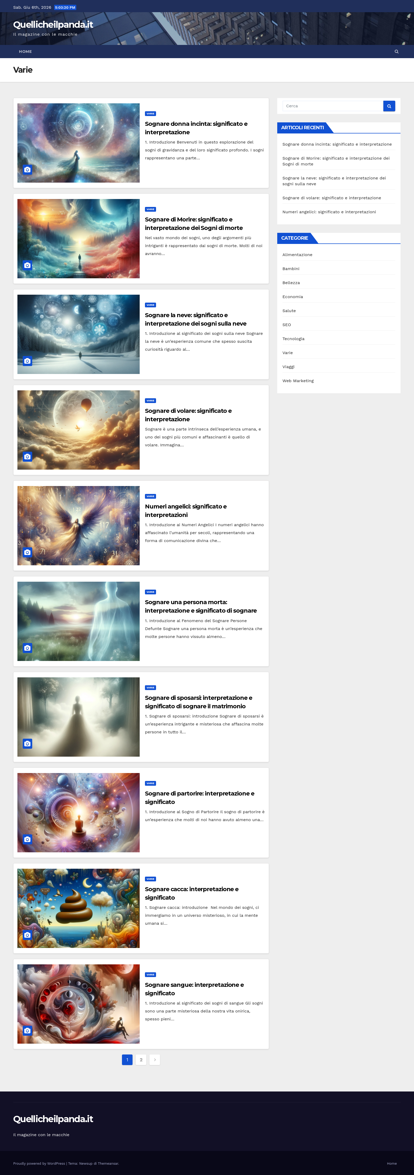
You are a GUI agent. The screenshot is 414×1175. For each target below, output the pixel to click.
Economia (293, 296)
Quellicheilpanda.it (53, 24)
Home (25, 51)
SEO (287, 324)
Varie (150, 113)
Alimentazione (298, 254)
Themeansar (108, 1163)
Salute (289, 310)
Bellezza (291, 282)
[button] (397, 51)
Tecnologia (294, 338)
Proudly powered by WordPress (39, 1163)
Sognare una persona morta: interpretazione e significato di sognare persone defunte (201, 611)
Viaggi (289, 366)
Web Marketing (298, 380)
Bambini (291, 268)
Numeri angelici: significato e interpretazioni (329, 211)
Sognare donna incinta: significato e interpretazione (337, 144)
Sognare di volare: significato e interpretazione (332, 197)
